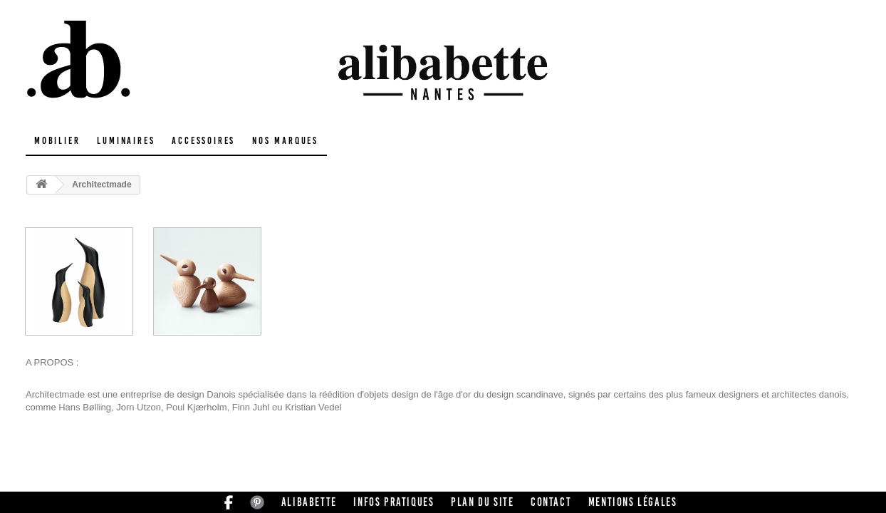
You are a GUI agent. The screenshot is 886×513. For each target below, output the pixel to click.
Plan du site (482, 502)
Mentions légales (632, 502)
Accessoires (203, 141)
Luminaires (126, 141)
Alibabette (309, 502)
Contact (551, 502)
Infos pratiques (393, 502)
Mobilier (57, 141)
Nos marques (285, 141)
